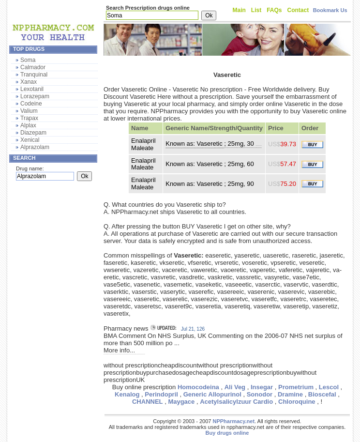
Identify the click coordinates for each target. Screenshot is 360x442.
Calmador (32, 67)
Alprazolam (34, 147)
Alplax (28, 125)
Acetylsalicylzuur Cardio (236, 401)
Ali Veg (235, 387)
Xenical (29, 140)
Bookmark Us (330, 10)
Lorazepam (34, 96)
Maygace (181, 401)
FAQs (274, 10)
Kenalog (127, 394)
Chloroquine (296, 401)
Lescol (329, 387)
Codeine (31, 103)
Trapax (29, 118)
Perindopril (161, 394)
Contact (298, 10)
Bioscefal (322, 394)
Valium (29, 110)
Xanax (28, 81)
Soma (27, 60)
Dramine (290, 394)
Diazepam (33, 132)
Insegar (262, 387)
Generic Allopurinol (212, 394)
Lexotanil (32, 89)
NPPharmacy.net (233, 421)
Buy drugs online (227, 433)
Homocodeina (198, 387)
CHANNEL (147, 401)
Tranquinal (33, 74)
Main (239, 10)
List (256, 10)
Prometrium (296, 387)
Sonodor (259, 394)
